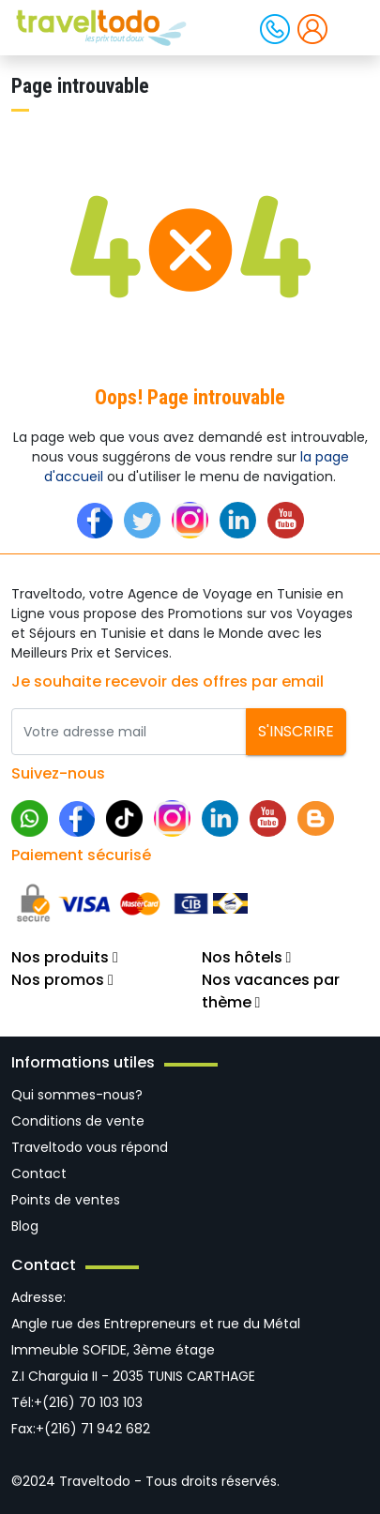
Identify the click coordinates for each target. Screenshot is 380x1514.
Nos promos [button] (62, 980)
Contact (39, 1173)
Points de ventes (65, 1199)
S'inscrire (296, 731)
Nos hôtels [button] (247, 957)
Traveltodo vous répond (89, 1147)
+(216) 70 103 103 (88, 1402)
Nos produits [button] (64, 957)
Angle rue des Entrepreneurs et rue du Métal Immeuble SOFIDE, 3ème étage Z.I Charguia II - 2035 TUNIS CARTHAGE (155, 1349)
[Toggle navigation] (350, 26)
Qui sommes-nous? (77, 1094)
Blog (24, 1226)
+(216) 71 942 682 (93, 1428)
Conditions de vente (77, 1121)
